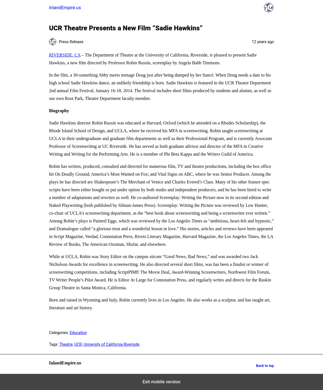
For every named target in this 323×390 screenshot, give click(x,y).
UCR (78, 344)
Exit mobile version (161, 381)
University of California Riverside (112, 344)
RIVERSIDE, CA (64, 55)
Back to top (265, 366)
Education (78, 332)
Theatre (66, 344)
